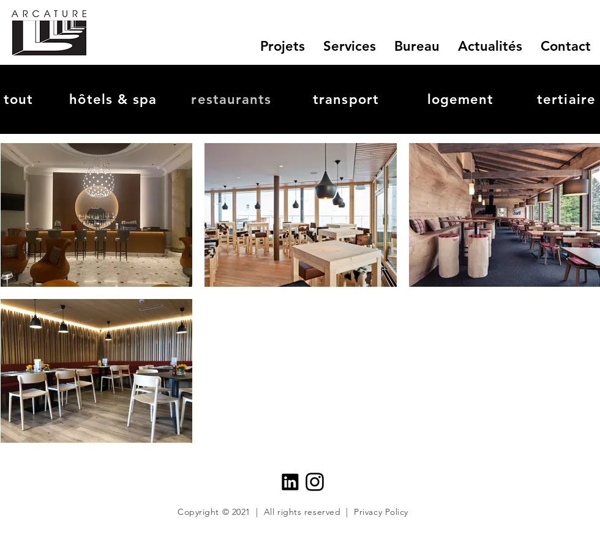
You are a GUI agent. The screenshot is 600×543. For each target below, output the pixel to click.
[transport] (347, 99)
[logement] (461, 99)
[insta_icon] (315, 482)
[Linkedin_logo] (290, 482)
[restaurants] (232, 99)
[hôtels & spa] (114, 99)
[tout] (20, 99)
